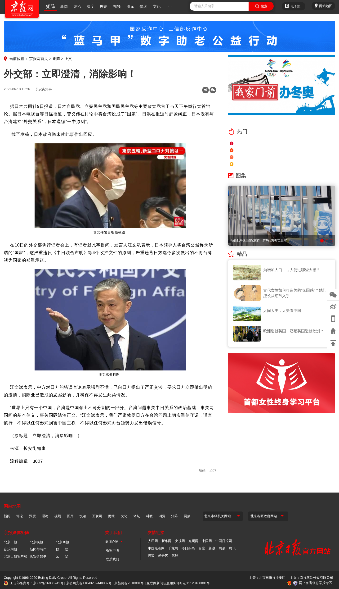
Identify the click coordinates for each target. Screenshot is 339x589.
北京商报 (62, 542)
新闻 (64, 7)
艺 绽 (62, 556)
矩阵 (50, 6)
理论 (103, 7)
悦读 (143, 7)
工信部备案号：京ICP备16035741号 (36, 583)
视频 (117, 7)
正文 (68, 59)
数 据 (62, 549)
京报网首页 (38, 59)
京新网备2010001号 (129, 583)
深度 (90, 7)
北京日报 (10, 542)
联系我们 (112, 559)
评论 (77, 7)
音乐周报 (10, 549)
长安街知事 (43, 89)
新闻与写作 (38, 549)
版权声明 (112, 550)
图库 (130, 7)
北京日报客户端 (15, 556)
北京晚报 (36, 542)
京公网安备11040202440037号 (89, 583)
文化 (157, 7)
